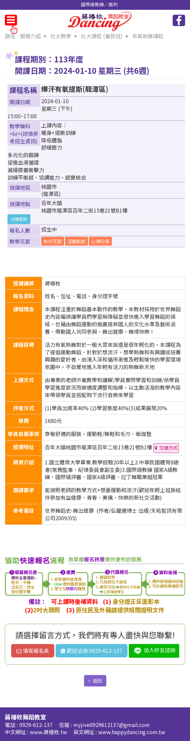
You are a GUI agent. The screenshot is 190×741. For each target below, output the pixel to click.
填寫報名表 (32, 650)
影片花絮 (52, 241)
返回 (97, 680)
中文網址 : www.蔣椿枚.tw (36, 732)
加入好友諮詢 (154, 651)
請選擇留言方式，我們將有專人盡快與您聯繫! (95, 635)
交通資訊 (19, 219)
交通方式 (168, 447)
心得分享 (100, 241)
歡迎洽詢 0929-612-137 (91, 650)
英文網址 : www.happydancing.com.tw (119, 732)
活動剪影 (76, 241)
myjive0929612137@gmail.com (111, 725)
